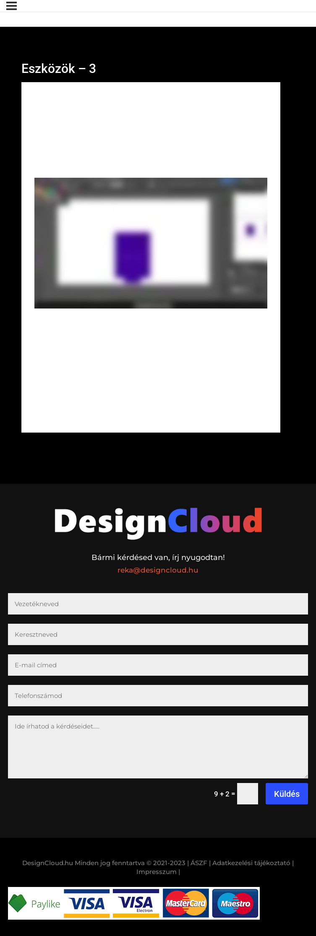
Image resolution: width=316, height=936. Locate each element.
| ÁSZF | (199, 863)
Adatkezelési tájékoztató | (253, 863)
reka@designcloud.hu (158, 570)
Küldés (287, 794)
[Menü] (11, 6)
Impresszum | (158, 872)
